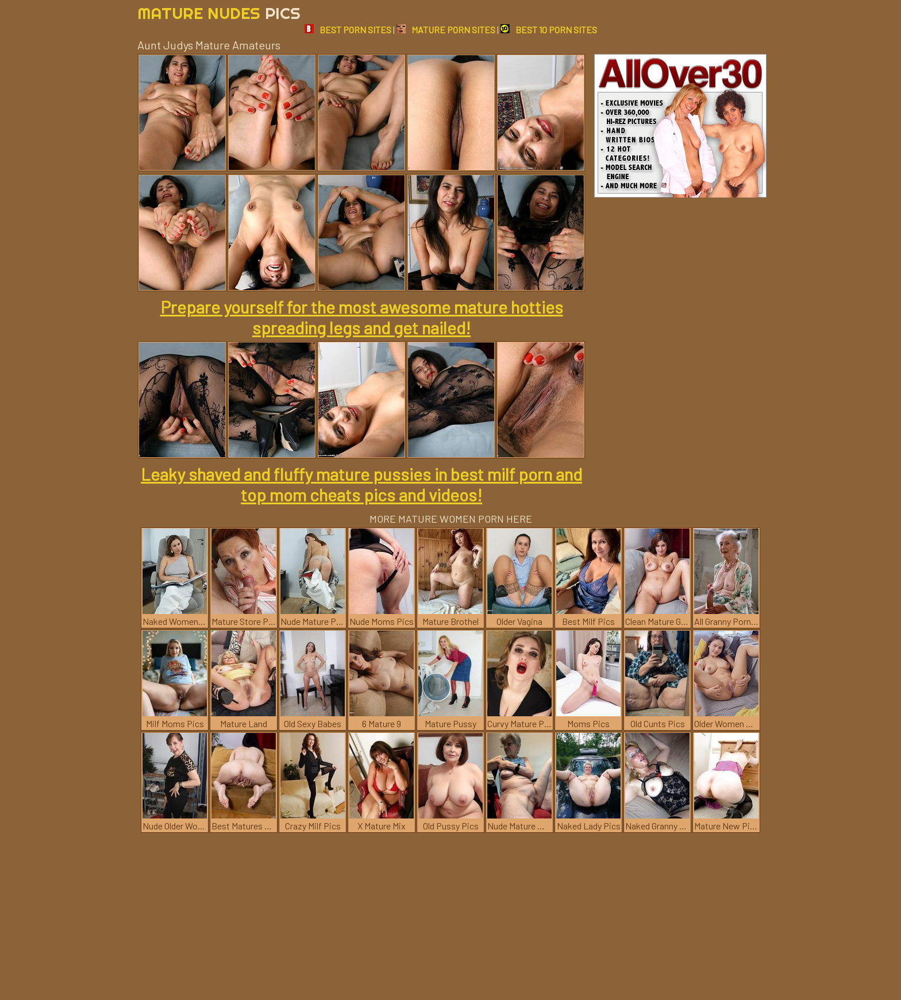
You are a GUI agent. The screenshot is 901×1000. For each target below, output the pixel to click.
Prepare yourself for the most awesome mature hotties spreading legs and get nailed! (361, 317)
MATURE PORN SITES (445, 29)
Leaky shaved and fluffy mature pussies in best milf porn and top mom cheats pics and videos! (361, 484)
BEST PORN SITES (348, 29)
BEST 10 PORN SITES (548, 29)
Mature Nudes (219, 13)
